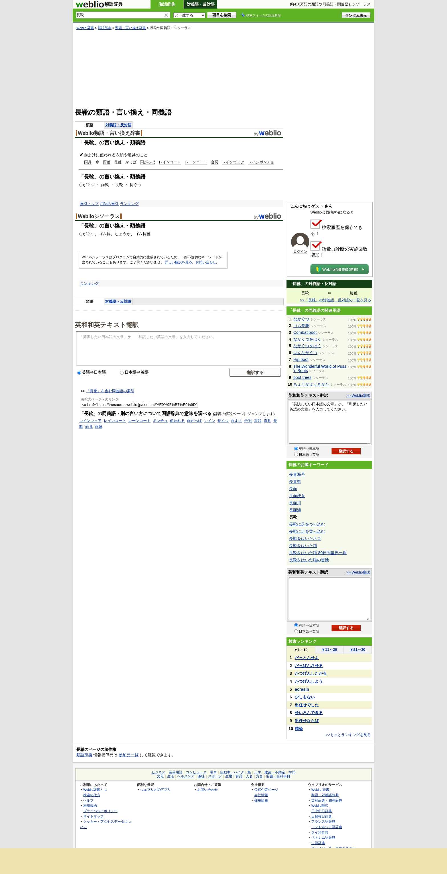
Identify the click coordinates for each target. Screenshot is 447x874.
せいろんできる (309, 712)
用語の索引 (109, 204)
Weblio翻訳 (319, 805)
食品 (238, 776)
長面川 (295, 503)
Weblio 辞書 (85, 28)
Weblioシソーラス (99, 216)
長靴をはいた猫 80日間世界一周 (318, 552)
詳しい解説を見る (178, 262)
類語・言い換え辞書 (130, 28)
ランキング (129, 204)
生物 (228, 776)
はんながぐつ (305, 352)
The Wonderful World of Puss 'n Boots (319, 368)
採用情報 (261, 800)
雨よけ (90, 155)
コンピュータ (196, 772)
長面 (293, 488)
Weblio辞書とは (95, 789)
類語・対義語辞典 (325, 795)
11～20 (329, 649)
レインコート (170, 162)
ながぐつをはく (307, 345)
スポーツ (215, 776)
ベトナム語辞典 (323, 837)
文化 (160, 776)
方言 (259, 776)
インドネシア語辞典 (326, 827)
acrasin (302, 689)
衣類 (120, 155)
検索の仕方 (91, 795)
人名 (249, 776)
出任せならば (307, 720)
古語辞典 (318, 843)
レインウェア (233, 162)
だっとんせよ (307, 657)
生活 (170, 776)
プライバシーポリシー (100, 811)
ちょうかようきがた (311, 384)
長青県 (295, 481)
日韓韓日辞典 (321, 816)
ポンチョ (160, 420)
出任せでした (307, 705)
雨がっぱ (147, 162)
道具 (132, 155)
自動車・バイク (232, 772)
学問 (291, 772)
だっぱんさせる (309, 665)
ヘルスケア (185, 776)
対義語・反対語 (201, 4)
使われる (108, 155)
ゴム (103, 233)
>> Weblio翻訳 (358, 395)
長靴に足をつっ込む (307, 524)
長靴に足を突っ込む (307, 531)
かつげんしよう (309, 681)
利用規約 (90, 805)
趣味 (201, 776)
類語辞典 (167, 4)
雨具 (88, 162)
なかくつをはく (307, 339)
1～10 (300, 650)
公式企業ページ (266, 789)
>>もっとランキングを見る (348, 735)
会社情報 (261, 795)
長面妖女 (297, 495)
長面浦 (295, 510)
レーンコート (196, 162)
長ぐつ (223, 420)
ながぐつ (87, 184)
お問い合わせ (206, 262)
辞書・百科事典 (278, 776)
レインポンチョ (261, 162)
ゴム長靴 (301, 325)
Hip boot (300, 359)
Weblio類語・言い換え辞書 (109, 133)
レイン (209, 420)
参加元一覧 (129, 755)
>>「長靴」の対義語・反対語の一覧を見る (335, 300)
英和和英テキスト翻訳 (107, 324)
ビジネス (158, 772)
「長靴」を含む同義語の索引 (110, 391)
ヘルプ (88, 800)
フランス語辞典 (323, 821)
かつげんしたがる (311, 673)
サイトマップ (93, 816)
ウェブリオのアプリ (155, 789)
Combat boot (305, 332)
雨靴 (106, 162)
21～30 (357, 649)
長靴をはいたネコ (305, 538)
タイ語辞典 (319, 832)
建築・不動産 (275, 772)
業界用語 (175, 772)
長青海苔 (297, 474)
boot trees (302, 377)
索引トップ (89, 204)
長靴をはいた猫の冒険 (309, 560)
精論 (299, 728)
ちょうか (123, 233)
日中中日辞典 (321, 811)
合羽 (214, 162)
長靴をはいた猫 (303, 545)
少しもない (305, 697)
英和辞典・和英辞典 (326, 800)
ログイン (300, 252)
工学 (257, 772)
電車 (213, 772)
